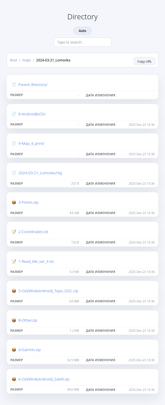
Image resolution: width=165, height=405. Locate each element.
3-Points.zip (28, 202)
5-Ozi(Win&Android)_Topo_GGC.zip (48, 290)
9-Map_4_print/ (31, 143)
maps (26, 60)
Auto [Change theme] (82, 31)
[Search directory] (82, 42)
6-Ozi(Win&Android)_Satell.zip (43, 379)
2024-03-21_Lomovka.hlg (40, 172)
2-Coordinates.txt (33, 231)
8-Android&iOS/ (31, 114)
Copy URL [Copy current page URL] (144, 61)
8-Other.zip (27, 320)
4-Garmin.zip (29, 349)
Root (13, 60)
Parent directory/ (33, 84)
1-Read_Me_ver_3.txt (36, 261)
